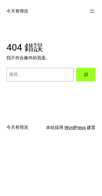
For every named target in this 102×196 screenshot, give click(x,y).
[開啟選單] (92, 11)
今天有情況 (17, 11)
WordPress (75, 127)
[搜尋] (85, 74)
